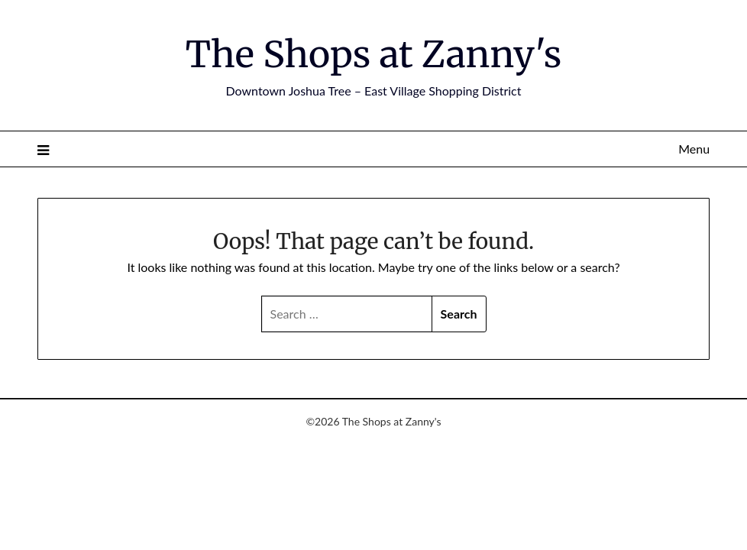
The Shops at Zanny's (374, 54)
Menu (694, 148)
